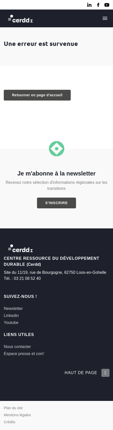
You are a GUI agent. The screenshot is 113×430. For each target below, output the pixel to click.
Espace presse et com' (24, 354)
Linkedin (11, 315)
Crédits (9, 422)
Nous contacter (17, 347)
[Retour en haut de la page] (105, 373)
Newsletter (13, 308)
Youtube (11, 322)
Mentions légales (17, 415)
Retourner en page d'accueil (37, 95)
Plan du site (13, 408)
